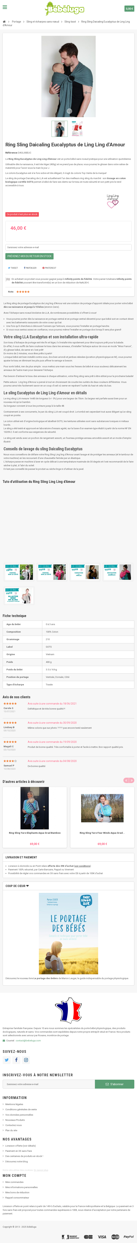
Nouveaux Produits (15, 1120)
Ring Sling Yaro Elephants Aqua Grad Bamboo (35, 833)
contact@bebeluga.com (28, 1040)
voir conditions (82, 866)
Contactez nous (13, 1125)
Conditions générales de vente (21, 1109)
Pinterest (49, 268)
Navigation (5, 7)
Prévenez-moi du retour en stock (29, 256)
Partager (30, 268)
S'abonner (115, 1084)
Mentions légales (14, 1104)
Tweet (13, 268)
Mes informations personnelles (21, 1187)
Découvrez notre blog (16, 1161)
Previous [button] (126, 780)
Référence (11, 152)
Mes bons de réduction (17, 1192)
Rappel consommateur (17, 1197)
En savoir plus (41, 1170)
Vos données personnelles (19, 1114)
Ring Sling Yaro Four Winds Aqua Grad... (102, 833)
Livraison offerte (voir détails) (20, 1145)
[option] (35, 817)
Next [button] (131, 780)
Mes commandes (14, 1182)
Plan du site (11, 1130)
